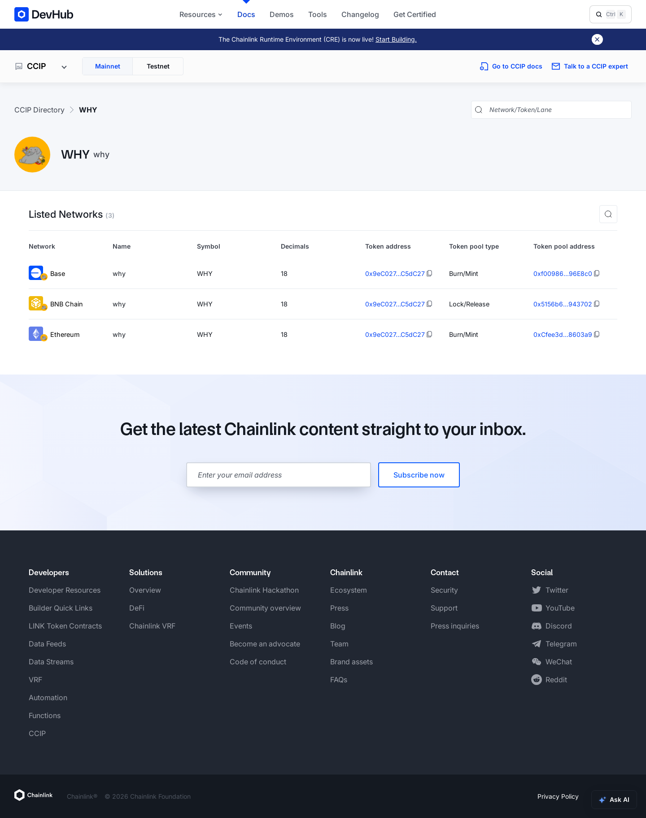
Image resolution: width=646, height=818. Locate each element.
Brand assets (351, 661)
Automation (48, 697)
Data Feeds (47, 643)
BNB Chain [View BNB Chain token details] (56, 304)
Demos (282, 14)
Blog (337, 625)
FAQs (338, 679)
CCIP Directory (39, 109)
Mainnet (107, 66)
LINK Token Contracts (65, 625)
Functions (45, 715)
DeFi (136, 607)
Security (444, 590)
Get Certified (414, 14)
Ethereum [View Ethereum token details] (54, 334)
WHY (88, 109)
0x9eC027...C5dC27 (395, 273)
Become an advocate (265, 643)
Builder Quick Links (60, 607)
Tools (317, 14)
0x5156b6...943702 (562, 304)
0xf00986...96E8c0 (562, 273)
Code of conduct (258, 661)
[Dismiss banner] (597, 39)
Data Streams (51, 661)
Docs (246, 14)
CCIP (37, 733)
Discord (559, 625)
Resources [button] (201, 14)
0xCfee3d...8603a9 (562, 334)
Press (339, 607)
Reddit (556, 679)
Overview (145, 590)
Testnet (158, 66)
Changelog (360, 14)
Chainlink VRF (152, 625)
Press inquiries (455, 625)
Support (444, 607)
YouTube (560, 607)
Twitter (557, 590)
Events (241, 625)
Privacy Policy (558, 796)
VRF (35, 679)
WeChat (559, 661)
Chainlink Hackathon (264, 590)
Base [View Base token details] (47, 273)
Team (339, 643)
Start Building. (396, 39)
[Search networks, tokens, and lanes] (558, 110)
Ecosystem (348, 590)
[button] (608, 214)
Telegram (561, 643)
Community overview (265, 607)
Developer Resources (64, 590)
